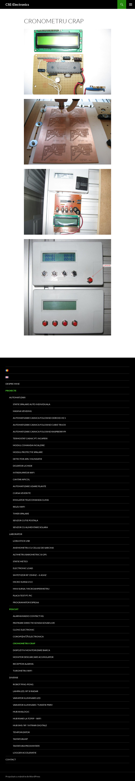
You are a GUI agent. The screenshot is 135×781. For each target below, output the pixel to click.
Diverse (13, 677)
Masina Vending (22, 411)
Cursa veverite (22, 493)
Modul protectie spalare (28, 452)
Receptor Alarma (23, 663)
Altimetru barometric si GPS (30, 554)
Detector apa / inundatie (27, 459)
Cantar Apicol (21, 479)
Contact (11, 759)
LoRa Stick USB (21, 540)
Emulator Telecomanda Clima (31, 500)
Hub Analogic (21, 711)
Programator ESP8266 (26, 602)
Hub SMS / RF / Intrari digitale (30, 725)
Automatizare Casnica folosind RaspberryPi (39, 431)
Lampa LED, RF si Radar (25, 691)
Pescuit (13, 609)
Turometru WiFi (22, 670)
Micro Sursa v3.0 (23, 581)
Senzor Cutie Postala (25, 520)
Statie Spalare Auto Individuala (31, 404)
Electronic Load (23, 568)
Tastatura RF (20, 739)
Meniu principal (130, 4)
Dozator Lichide (22, 465)
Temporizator (21, 732)
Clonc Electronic (23, 629)
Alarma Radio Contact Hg (28, 616)
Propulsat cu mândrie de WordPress (23, 776)
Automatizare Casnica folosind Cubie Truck (39, 424)
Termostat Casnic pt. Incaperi (30, 438)
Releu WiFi (19, 506)
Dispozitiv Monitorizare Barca (31, 650)
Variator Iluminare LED (26, 698)
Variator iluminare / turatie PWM (32, 704)
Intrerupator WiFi (24, 472)
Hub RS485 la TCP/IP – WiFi (27, 718)
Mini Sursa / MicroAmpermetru (31, 588)
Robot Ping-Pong (23, 684)
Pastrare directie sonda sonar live (34, 622)
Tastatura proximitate (26, 745)
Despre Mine (13, 383)
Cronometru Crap (24, 643)
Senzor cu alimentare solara (30, 527)
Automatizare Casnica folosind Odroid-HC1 (39, 418)
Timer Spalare (21, 513)
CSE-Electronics (17, 4)
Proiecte (11, 390)
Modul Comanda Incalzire (29, 445)
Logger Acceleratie (24, 752)
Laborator (15, 534)
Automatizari (17, 397)
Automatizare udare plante (29, 486)
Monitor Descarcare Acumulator (33, 657)
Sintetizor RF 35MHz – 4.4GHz (29, 575)
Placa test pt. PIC (22, 595)
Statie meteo (20, 561)
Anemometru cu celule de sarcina (33, 547)
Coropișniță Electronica (28, 636)
